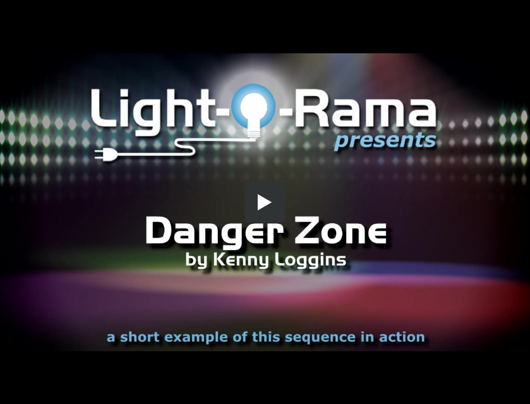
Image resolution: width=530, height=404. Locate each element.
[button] (265, 202)
